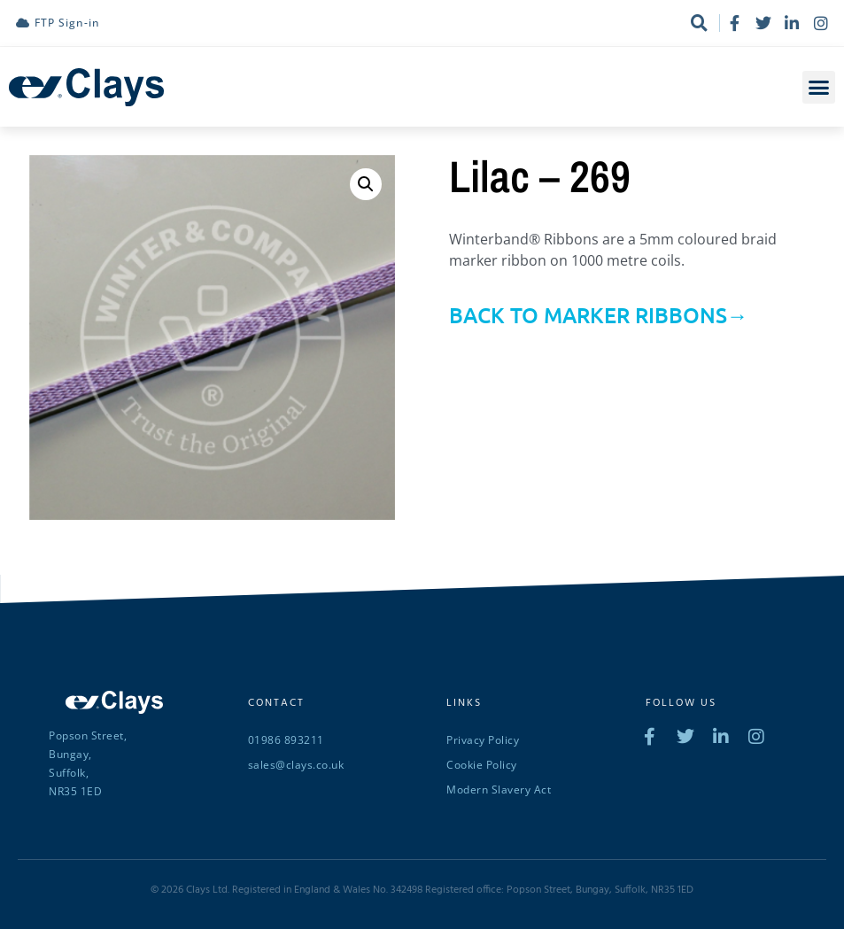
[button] (819, 88)
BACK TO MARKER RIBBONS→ (598, 315)
